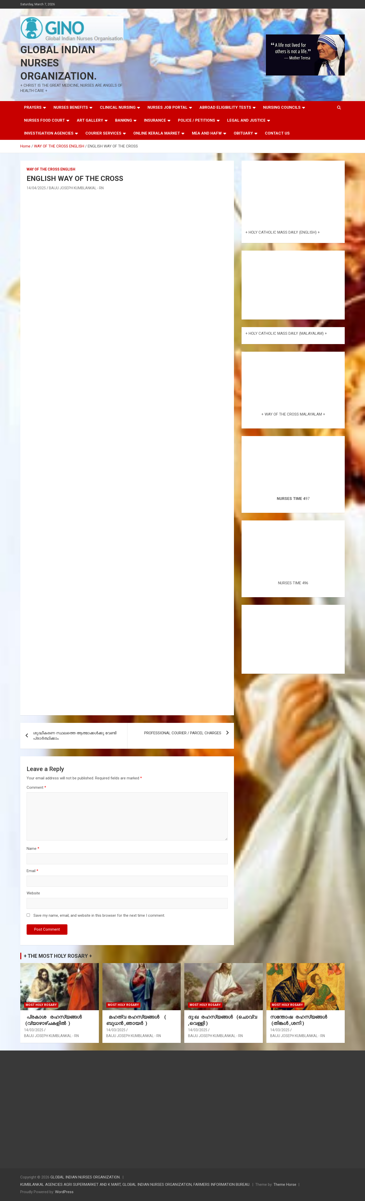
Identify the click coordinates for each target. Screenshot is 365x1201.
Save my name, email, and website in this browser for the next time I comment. (99, 915)
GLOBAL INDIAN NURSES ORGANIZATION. (58, 63)
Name (33, 848)
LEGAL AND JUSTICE (246, 120)
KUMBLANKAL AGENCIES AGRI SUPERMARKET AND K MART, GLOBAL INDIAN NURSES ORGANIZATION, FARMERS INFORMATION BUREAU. (135, 1184)
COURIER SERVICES (103, 133)
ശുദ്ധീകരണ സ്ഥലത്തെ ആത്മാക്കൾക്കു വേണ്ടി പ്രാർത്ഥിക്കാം (74, 736)
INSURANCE (155, 120)
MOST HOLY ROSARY (41, 1005)
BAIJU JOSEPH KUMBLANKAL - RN (76, 188)
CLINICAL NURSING (118, 107)
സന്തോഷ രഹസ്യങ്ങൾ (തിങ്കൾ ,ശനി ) (299, 1020)
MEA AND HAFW (207, 133)
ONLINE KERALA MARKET (156, 133)
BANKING (123, 120)
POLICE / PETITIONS (196, 120)
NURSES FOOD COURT (44, 120)
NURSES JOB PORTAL (168, 107)
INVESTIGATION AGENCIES (49, 133)
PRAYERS (33, 107)
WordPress (64, 1192)
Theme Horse (284, 1184)
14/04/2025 (36, 188)
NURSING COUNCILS (282, 107)
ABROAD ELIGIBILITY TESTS (225, 107)
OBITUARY (243, 133)
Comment (36, 787)
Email (32, 871)
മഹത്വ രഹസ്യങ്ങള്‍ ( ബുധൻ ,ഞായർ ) (136, 1020)
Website (33, 893)
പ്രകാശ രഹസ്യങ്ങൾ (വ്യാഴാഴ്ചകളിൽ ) (54, 1020)
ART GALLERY (90, 120)
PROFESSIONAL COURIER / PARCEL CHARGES (182, 733)
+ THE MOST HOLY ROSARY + (58, 956)
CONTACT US (277, 133)
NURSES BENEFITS (70, 107)
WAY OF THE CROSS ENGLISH (51, 169)
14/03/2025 (33, 1030)
